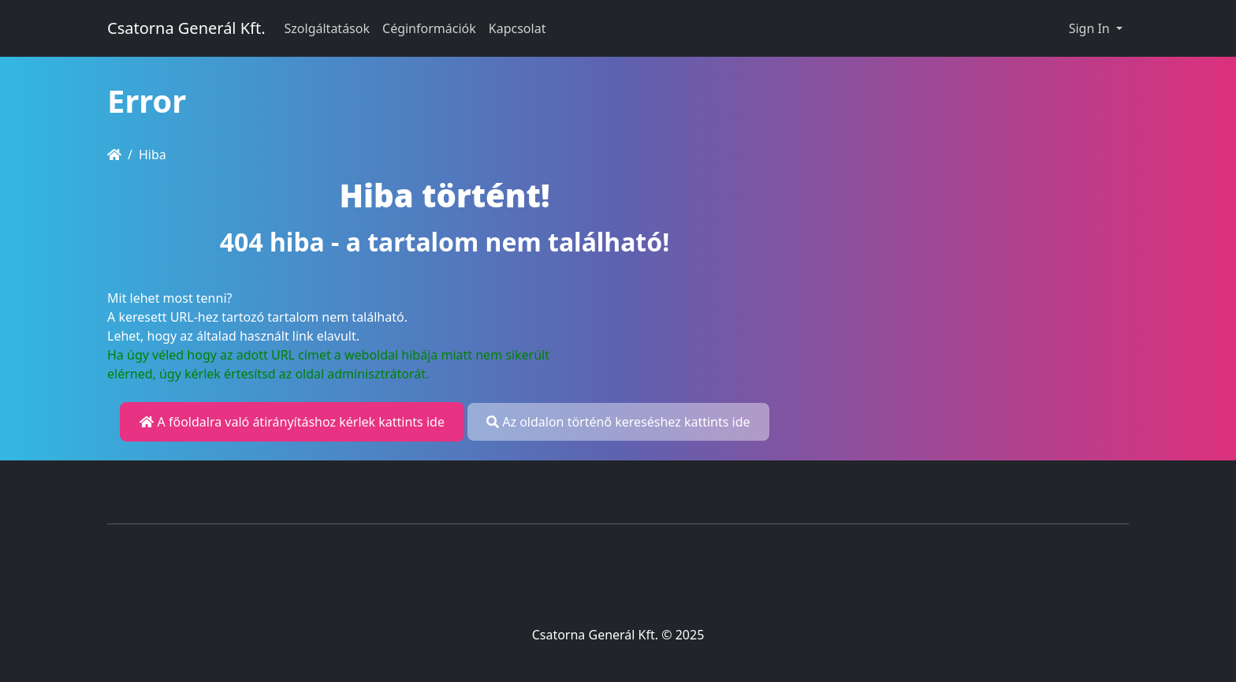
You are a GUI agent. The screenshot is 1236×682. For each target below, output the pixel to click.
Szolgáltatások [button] (327, 28)
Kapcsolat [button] (517, 28)
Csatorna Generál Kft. (186, 28)
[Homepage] (114, 154)
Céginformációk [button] (429, 28)
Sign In (1091, 28)
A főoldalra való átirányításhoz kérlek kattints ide (292, 421)
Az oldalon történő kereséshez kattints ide (618, 421)
